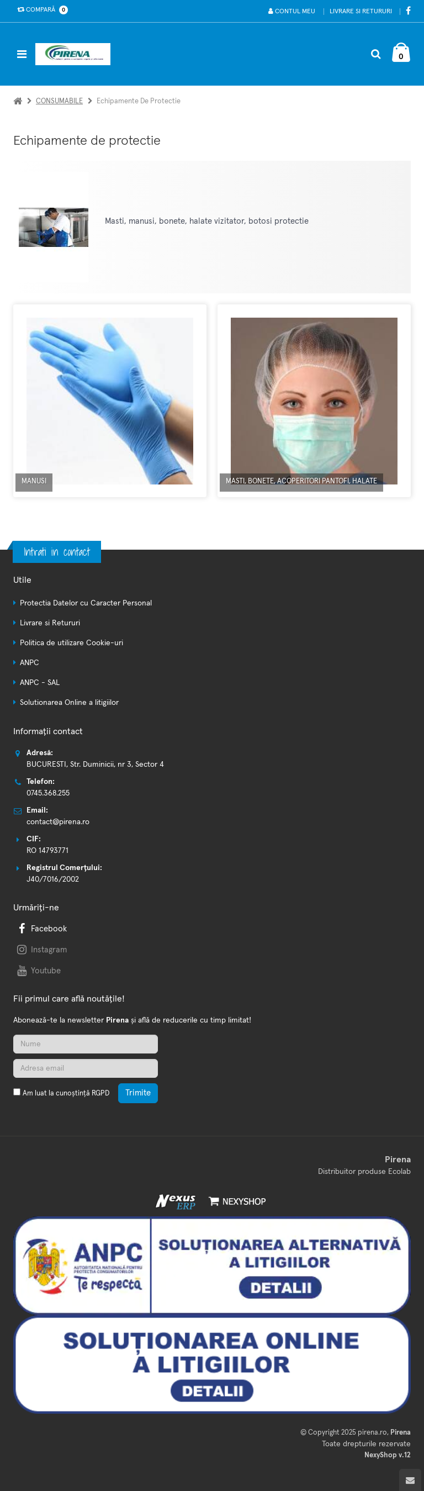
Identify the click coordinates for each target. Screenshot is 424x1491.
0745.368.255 (48, 793)
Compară (40, 10)
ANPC (29, 663)
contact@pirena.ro (57, 822)
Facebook (41, 929)
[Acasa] (17, 101)
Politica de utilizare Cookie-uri (71, 643)
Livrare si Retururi (361, 11)
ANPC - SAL (40, 683)
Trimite (138, 1093)
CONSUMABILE (59, 101)
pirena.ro (372, 1432)
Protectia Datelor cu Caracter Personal (86, 603)
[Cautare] (376, 54)
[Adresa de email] (85, 1068)
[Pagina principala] (75, 54)
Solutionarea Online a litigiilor (69, 703)
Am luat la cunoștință (66, 1093)
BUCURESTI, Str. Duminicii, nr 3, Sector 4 (95, 764)
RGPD (100, 1093)
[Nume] (85, 1044)
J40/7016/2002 (52, 879)
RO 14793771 (47, 851)
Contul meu (291, 11)
